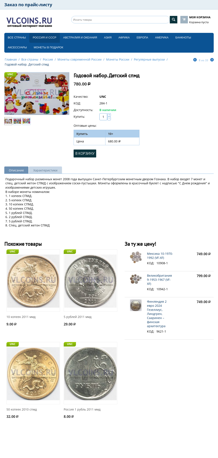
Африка (124, 37)
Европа (142, 37)
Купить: (79, 116)
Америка (162, 37)
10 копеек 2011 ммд (21, 317)
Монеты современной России (79, 59)
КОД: (77, 103)
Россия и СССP (44, 37)
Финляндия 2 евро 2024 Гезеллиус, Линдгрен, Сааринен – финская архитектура (157, 313)
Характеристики (45, 170)
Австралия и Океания (80, 37)
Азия (107, 37)
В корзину (84, 153)
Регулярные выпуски (149, 59)
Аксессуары (17, 47)
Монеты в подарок (48, 47)
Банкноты (183, 37)
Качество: (81, 97)
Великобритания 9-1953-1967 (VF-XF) (159, 279)
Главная (11, 59)
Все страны (17, 37)
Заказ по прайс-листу (28, 5)
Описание (16, 170)
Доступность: (83, 110)
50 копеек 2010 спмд (21, 409)
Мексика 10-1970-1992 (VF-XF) (160, 256)
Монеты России (117, 59)
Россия (48, 59)
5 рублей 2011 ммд (77, 317)
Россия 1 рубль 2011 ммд (82, 409)
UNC (10, 74)
